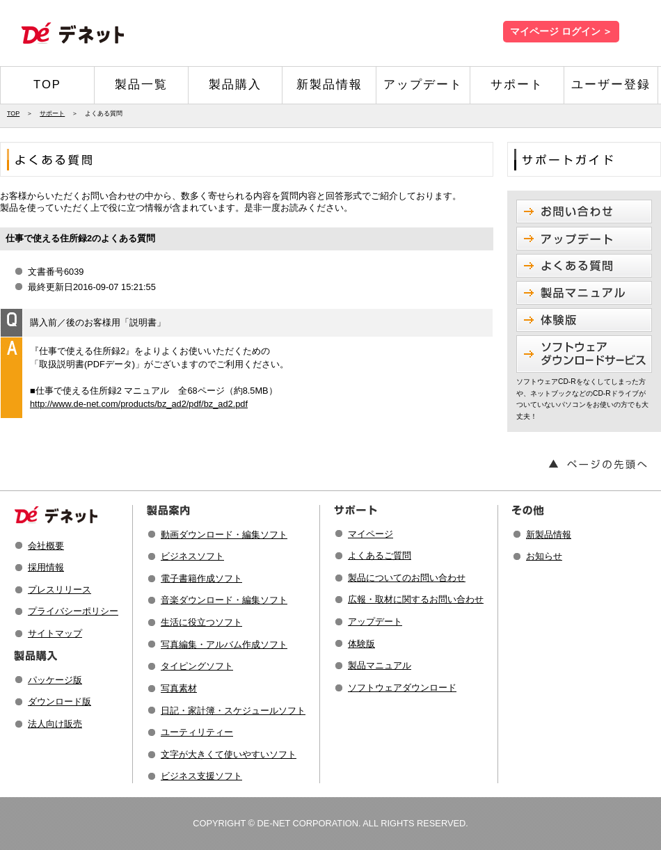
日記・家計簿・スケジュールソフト (233, 710)
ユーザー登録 (611, 84)
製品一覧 (141, 84)
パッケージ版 (55, 680)
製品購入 (235, 84)
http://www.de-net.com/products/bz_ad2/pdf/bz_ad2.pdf (139, 404)
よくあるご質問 (379, 555)
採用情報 (46, 567)
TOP (47, 84)
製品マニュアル (379, 665)
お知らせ (544, 556)
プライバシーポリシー (73, 611)
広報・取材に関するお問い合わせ (416, 599)
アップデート (423, 84)
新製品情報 (329, 84)
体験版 (361, 644)
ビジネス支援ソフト (201, 776)
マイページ (370, 534)
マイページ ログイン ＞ (561, 31)
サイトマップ (55, 633)
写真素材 (179, 688)
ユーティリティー (197, 732)
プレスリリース (59, 589)
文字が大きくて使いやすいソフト (228, 754)
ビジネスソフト (192, 556)
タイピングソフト (197, 666)
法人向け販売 (55, 724)
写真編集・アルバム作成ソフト (224, 644)
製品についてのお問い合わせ (406, 577)
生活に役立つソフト (201, 622)
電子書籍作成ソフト (201, 578)
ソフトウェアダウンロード (402, 687)
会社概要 (46, 545)
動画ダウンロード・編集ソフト (224, 534)
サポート (517, 84)
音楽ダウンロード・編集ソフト (224, 600)
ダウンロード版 (59, 701)
